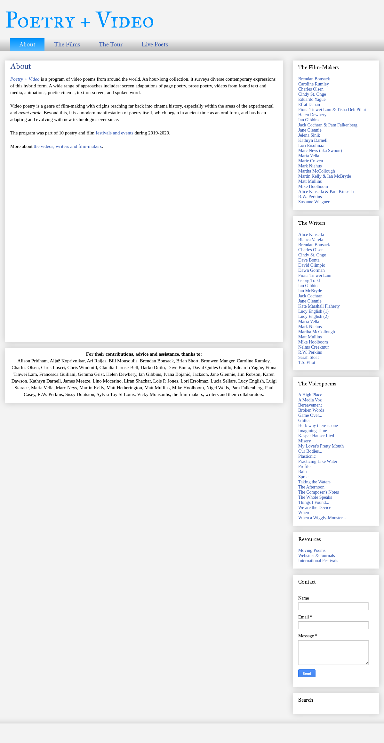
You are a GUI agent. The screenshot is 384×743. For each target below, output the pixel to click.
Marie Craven (310, 160)
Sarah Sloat (308, 357)
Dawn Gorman (311, 270)
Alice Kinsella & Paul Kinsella (326, 191)
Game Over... (310, 415)
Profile (304, 466)
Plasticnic (307, 456)
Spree (303, 476)
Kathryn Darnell (312, 140)
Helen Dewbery (312, 114)
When (303, 512)
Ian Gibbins (308, 119)
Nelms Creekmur (313, 347)
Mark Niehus (310, 166)
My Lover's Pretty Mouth (321, 446)
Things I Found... (313, 502)
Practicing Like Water (317, 461)
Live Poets (154, 44)
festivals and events (114, 132)
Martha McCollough (316, 171)
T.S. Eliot (306, 362)
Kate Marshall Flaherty (319, 306)
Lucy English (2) (313, 316)
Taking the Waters (314, 482)
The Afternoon (311, 487)
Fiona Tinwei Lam (314, 275)
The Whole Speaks (315, 497)
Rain (302, 471)
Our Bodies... (310, 451)
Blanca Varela (310, 239)
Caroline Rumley (313, 84)
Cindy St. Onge (312, 94)
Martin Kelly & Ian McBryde (324, 176)
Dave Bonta (308, 260)
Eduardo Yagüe (312, 99)
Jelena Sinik (309, 135)
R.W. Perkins (310, 196)
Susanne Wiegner (314, 201)
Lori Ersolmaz (311, 145)
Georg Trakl (309, 280)
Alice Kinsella (311, 234)
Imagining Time (312, 430)
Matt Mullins (310, 181)
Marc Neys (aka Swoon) (320, 150)
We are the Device (314, 507)
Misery (304, 441)
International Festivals (318, 560)
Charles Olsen (311, 89)
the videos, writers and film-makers (68, 146)
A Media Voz (310, 400)
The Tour (111, 44)
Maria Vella (308, 155)
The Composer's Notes (318, 492)
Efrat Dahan (309, 104)
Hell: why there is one (318, 425)
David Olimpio (311, 265)
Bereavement (310, 405)
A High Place (310, 394)
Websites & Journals (316, 555)
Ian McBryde (310, 290)
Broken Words (311, 410)
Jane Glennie (310, 130)
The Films (67, 44)
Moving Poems (311, 550)
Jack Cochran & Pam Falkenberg (327, 125)
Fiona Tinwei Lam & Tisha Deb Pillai (332, 109)
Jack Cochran (310, 296)
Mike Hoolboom (313, 186)
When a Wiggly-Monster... (322, 517)
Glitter (304, 420)
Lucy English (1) (313, 311)
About (28, 44)
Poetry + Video (79, 20)
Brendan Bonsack (314, 79)
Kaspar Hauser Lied (316, 435)
